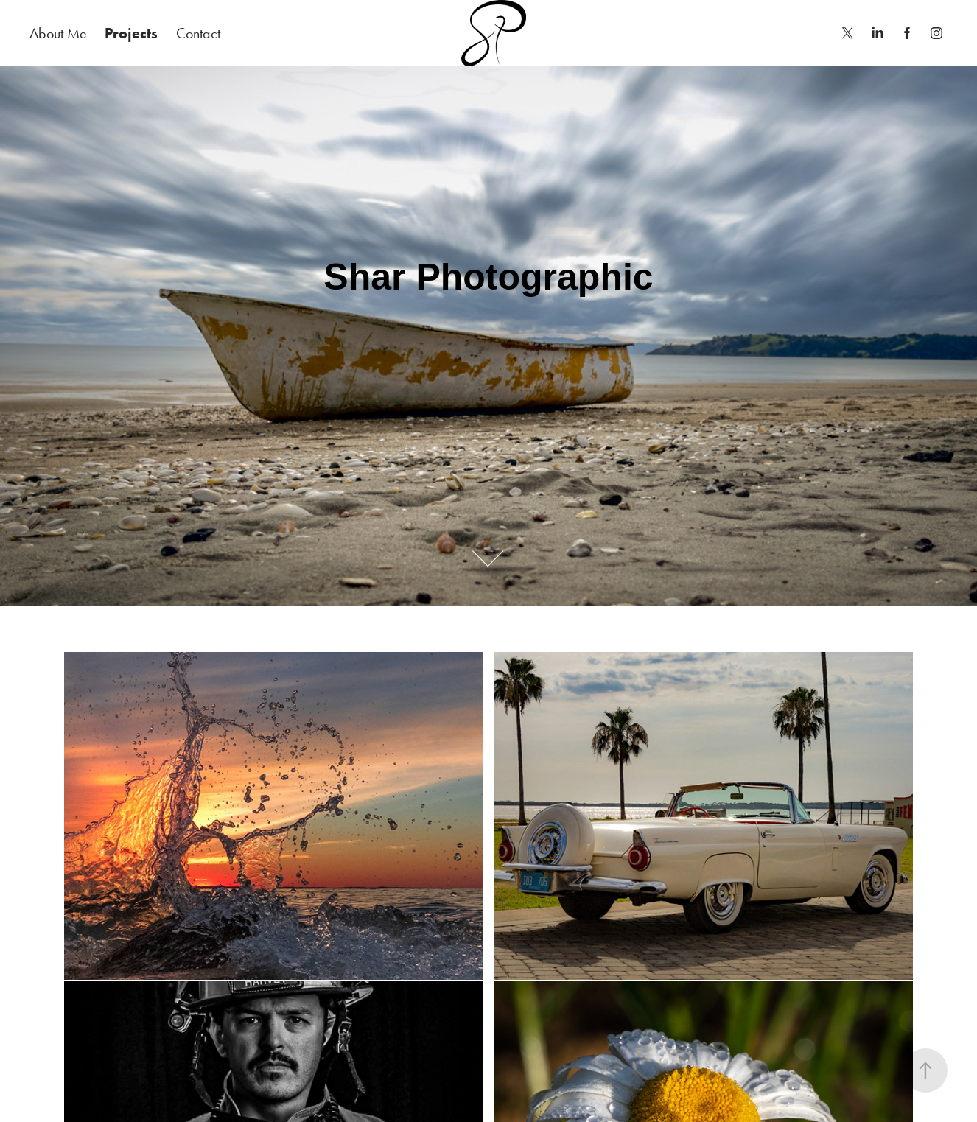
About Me (58, 33)
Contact (198, 33)
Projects (131, 33)
